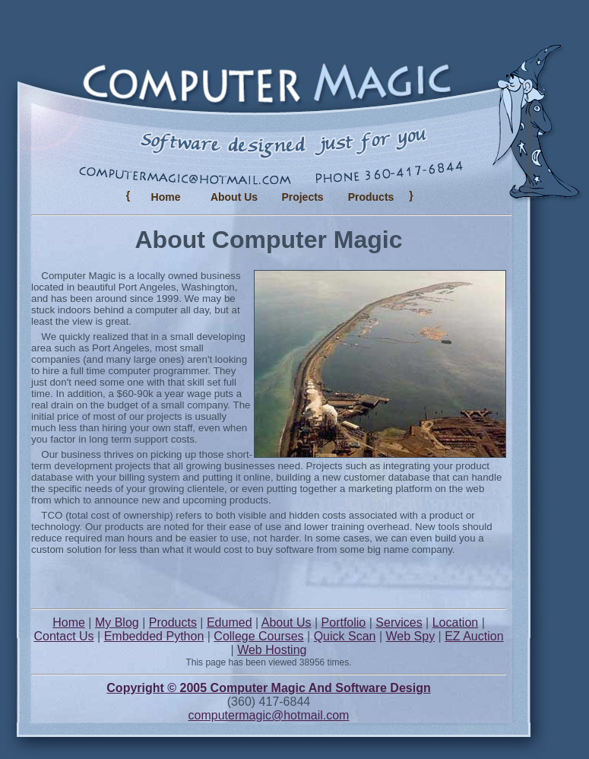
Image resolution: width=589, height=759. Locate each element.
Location (455, 622)
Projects (302, 197)
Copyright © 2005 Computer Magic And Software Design (268, 687)
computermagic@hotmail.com (269, 715)
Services (398, 622)
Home (166, 197)
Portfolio (343, 622)
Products (173, 622)
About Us (234, 197)
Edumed (229, 622)
